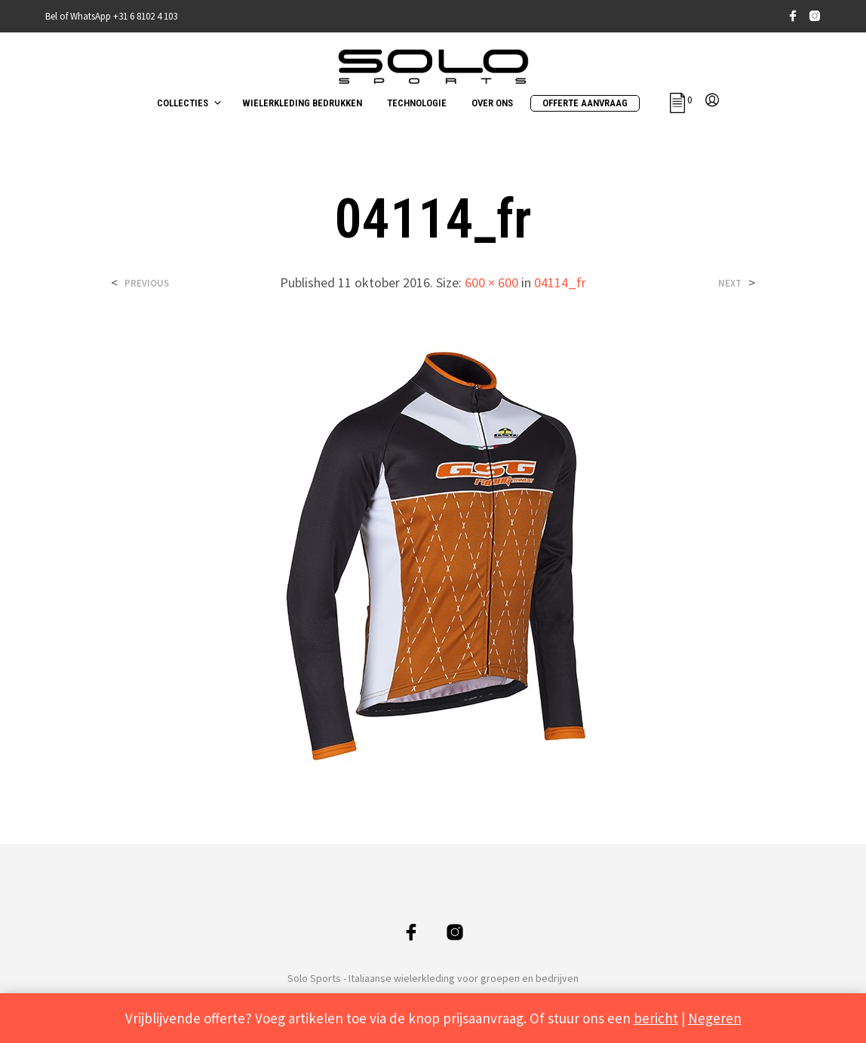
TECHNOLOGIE (417, 103)
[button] (681, 100)
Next (730, 283)
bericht (656, 1018)
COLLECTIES (182, 103)
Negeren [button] (715, 1018)
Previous (146, 283)
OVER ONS (492, 103)
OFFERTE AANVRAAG (585, 103)
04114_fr (560, 282)
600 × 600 (491, 282)
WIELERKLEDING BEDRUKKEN (302, 103)
